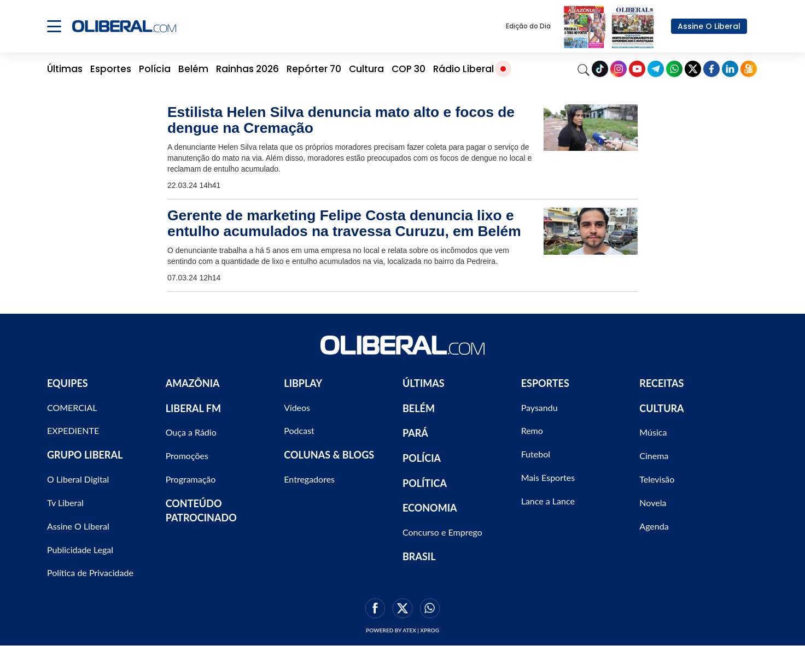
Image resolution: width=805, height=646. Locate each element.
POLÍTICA (424, 483)
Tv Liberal (65, 502)
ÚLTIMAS (423, 383)
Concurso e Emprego (442, 532)
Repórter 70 (314, 68)
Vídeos (297, 407)
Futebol (535, 454)
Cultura (366, 68)
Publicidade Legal (80, 549)
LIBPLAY (303, 383)
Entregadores (309, 479)
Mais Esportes (548, 477)
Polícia (155, 68)
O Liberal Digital (78, 479)
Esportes (110, 68)
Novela (652, 502)
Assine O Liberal (709, 26)
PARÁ (415, 433)
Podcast (299, 430)
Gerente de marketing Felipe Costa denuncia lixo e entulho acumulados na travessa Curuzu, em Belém (344, 223)
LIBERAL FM (193, 408)
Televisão (656, 479)
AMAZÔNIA (193, 383)
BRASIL (419, 556)
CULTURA (661, 408)
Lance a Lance (548, 501)
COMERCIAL (72, 407)
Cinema (653, 455)
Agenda (653, 526)
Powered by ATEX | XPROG (402, 630)
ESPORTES (545, 383)
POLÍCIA (421, 458)
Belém (193, 68)
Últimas (65, 68)
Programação (191, 479)
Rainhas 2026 (247, 68)
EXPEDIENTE (73, 430)
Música (653, 432)
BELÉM (418, 408)
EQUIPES (67, 383)
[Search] (584, 69)
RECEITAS (661, 383)
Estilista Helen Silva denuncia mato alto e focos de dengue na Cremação (341, 120)
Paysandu (539, 407)
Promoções (187, 455)
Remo (532, 430)
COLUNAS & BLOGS (329, 455)
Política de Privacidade (90, 572)
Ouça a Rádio (191, 432)
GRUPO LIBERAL (84, 455)
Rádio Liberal (463, 68)
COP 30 (408, 68)
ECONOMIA (429, 508)
